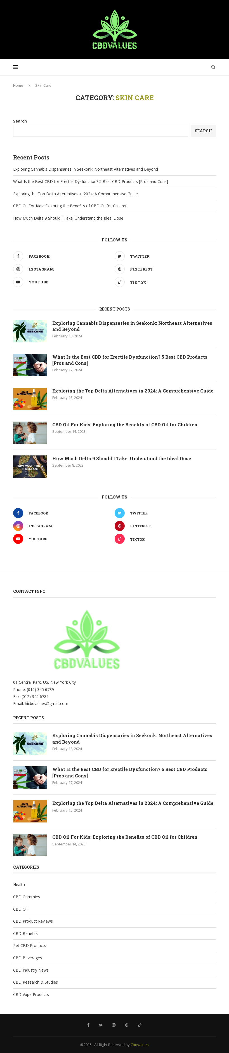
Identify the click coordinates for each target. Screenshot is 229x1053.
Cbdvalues (140, 1044)
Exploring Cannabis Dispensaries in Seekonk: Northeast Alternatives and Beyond (85, 169)
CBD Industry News (31, 970)
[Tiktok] (164, 282)
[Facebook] (62, 256)
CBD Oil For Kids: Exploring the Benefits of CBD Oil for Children (70, 205)
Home (18, 85)
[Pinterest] (164, 269)
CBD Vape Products (31, 994)
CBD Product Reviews (33, 921)
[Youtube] (62, 282)
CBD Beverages (27, 957)
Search (20, 121)
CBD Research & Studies (35, 982)
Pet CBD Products (29, 945)
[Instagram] (62, 269)
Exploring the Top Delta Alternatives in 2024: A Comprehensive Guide (75, 193)
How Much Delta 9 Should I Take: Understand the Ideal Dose (68, 218)
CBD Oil (20, 909)
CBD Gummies (26, 896)
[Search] (213, 67)
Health (19, 884)
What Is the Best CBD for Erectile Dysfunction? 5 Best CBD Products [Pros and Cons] (90, 181)
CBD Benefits (25, 933)
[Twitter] (164, 256)
